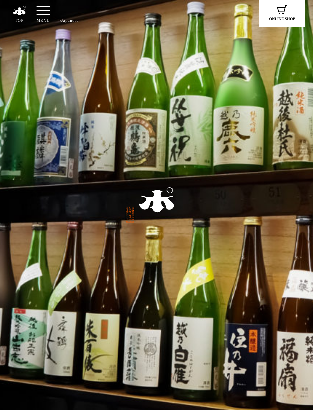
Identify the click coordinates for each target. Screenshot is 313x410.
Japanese (70, 20)
